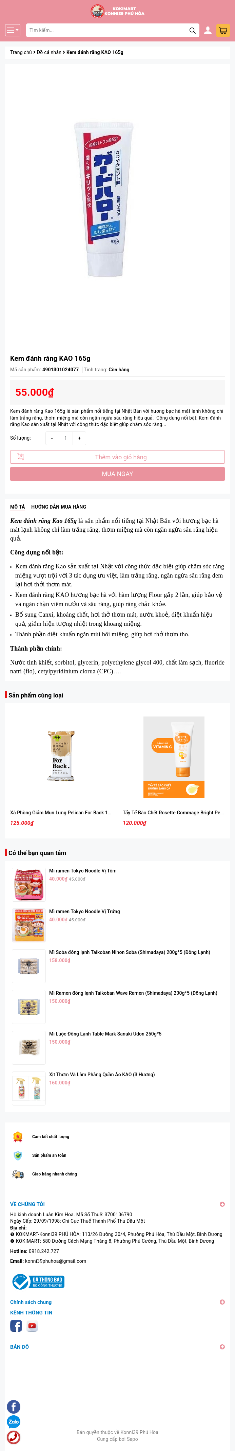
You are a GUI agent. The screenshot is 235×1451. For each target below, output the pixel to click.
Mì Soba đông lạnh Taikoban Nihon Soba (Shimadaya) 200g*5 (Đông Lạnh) (129, 952)
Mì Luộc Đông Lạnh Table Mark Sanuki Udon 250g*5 (105, 1034)
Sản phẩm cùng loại (35, 695)
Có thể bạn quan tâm (37, 852)
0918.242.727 (44, 1251)
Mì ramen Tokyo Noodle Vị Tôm (83, 870)
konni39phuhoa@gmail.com (55, 1261)
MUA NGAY (117, 473)
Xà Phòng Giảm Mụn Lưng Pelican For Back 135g (63, 812)
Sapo (132, 1439)
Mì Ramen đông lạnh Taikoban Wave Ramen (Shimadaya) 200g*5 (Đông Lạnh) (133, 993)
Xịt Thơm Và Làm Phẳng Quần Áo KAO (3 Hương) (102, 1074)
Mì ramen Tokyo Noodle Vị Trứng (84, 911)
